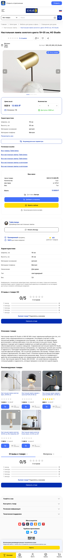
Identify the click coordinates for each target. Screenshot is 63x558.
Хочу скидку (52, 52)
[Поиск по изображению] (55, 17)
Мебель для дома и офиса (29, 24)
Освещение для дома (48, 24)
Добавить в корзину (31, 199)
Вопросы (48, 454)
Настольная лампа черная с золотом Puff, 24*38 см (31, 394)
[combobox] (10, 17)
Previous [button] (5, 71)
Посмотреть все (7, 136)
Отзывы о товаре (18, 454)
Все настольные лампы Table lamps (14, 154)
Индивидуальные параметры (31, 141)
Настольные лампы (10, 28)
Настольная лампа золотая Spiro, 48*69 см (9, 394)
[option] (31, 71)
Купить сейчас (31, 205)
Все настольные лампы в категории (14, 162)
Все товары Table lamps (10, 151)
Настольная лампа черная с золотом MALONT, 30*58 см (51, 394)
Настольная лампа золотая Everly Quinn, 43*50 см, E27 (30, 433)
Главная (4, 24)
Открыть (57, 3)
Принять (31, 547)
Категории (13, 24)
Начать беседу (31, 230)
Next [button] (58, 71)
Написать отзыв (31, 321)
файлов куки (42, 544)
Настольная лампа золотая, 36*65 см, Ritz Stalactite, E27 (10, 433)
